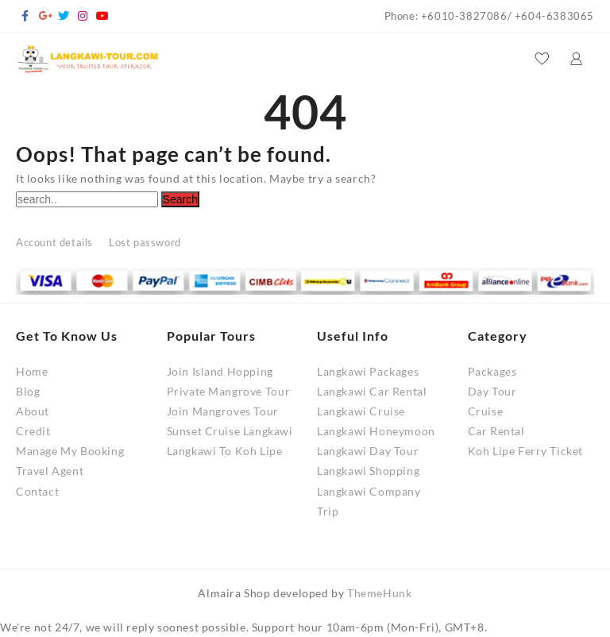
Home (32, 371)
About (32, 411)
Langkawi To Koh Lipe (225, 450)
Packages (492, 371)
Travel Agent (49, 470)
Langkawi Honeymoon (376, 431)
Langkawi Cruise (361, 411)
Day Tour (492, 391)
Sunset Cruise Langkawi (230, 431)
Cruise (486, 411)
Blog (28, 391)
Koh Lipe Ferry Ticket (526, 450)
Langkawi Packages (368, 371)
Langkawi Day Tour (368, 450)
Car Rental (496, 431)
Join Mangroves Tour (223, 411)
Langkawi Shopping (368, 470)
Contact (37, 491)
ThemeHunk (379, 593)
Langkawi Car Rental (372, 391)
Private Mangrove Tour (229, 391)
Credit (33, 431)
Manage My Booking (70, 450)
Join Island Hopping (220, 371)
